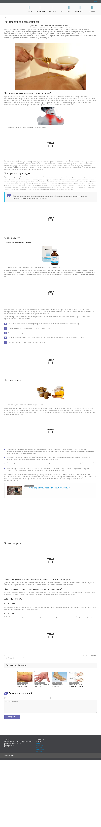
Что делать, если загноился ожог (22, 685)
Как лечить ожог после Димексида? (42, 685)
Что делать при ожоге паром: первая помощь (76, 685)
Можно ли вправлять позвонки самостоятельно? (47, 487)
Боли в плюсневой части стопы (57, 685)
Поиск (94, 1)
